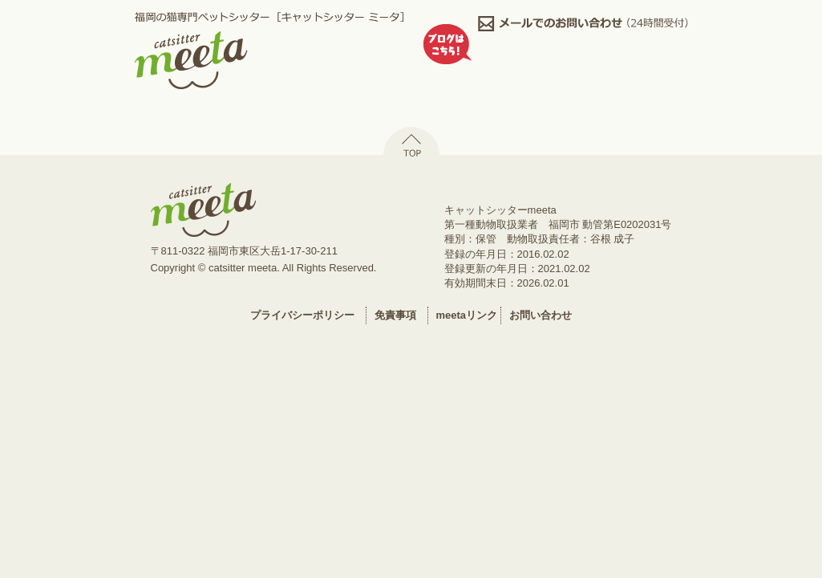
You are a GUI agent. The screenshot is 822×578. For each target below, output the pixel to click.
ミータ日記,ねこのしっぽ (583, 62)
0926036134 (583, 43)
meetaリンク (467, 315)
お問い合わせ (540, 315)
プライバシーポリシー (302, 315)
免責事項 (395, 315)
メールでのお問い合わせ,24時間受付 (583, 23)
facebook (583, 81)
